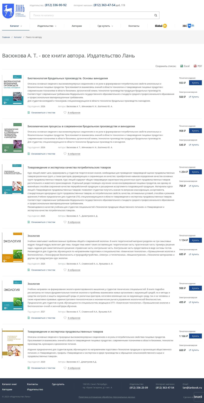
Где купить (104, 25)
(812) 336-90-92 (56, 5)
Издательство (45, 25)
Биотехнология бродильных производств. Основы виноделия (68, 78)
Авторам (77, 25)
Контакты (133, 25)
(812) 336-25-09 (139, 387)
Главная (6, 37)
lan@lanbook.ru (192, 387)
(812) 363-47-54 (104, 5)
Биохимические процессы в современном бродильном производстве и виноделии (81, 126)
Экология (34, 235)
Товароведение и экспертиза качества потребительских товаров (69, 167)
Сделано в (192, 397)
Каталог (15, 25)
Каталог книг (9, 384)
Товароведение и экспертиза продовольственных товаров (65, 331)
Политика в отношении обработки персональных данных (107, 397)
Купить (195, 82)
